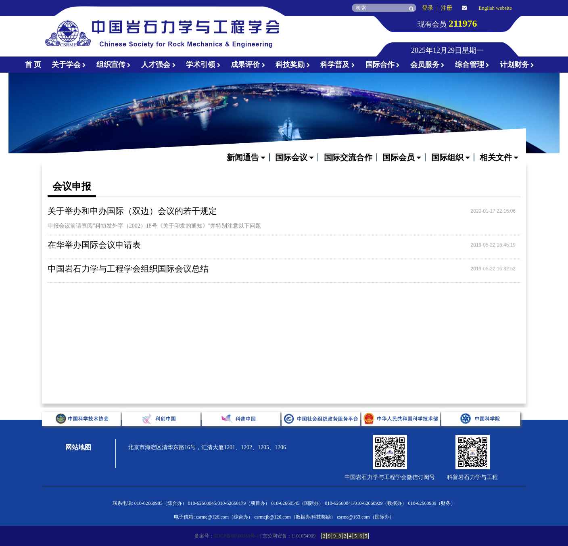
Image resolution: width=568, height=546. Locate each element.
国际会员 (401, 157)
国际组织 (450, 157)
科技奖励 (293, 65)
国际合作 (382, 65)
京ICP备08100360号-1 (236, 536)
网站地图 (78, 447)
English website (495, 7)
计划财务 (517, 65)
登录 (427, 8)
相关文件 (499, 157)
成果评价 (248, 65)
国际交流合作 (348, 157)
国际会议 (294, 157)
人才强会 (158, 65)
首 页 (33, 65)
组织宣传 (113, 65)
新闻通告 (246, 157)
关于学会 (69, 65)
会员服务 (427, 65)
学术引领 (203, 65)
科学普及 (337, 65)
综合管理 (472, 65)
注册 (446, 8)
